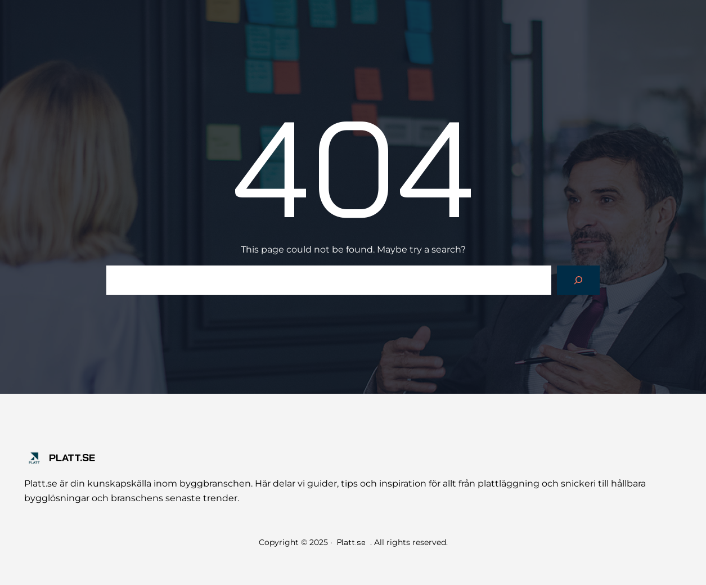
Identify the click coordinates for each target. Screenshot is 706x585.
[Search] (578, 280)
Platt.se (72, 457)
